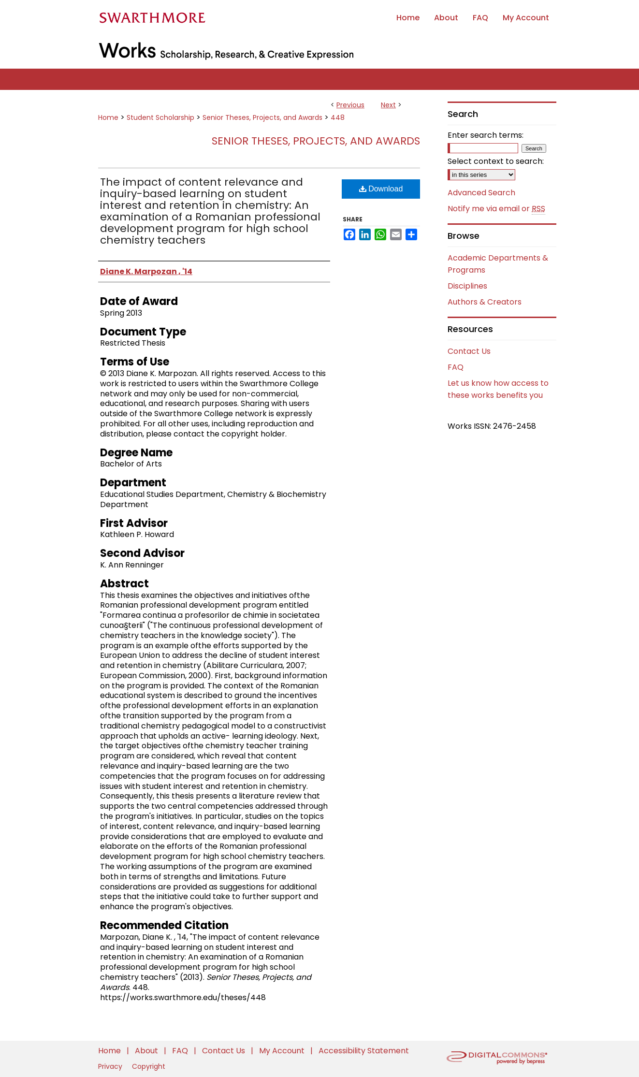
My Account (282, 1050)
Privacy (111, 1066)
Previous (350, 105)
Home (108, 117)
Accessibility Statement (364, 1050)
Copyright (148, 1066)
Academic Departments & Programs (498, 264)
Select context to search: (496, 161)
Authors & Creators (485, 301)
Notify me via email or (496, 209)
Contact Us (469, 351)
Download (381, 189)
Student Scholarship (160, 117)
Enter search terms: (485, 135)
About (147, 1050)
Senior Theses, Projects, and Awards (262, 117)
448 (338, 117)
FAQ (456, 367)
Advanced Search (481, 192)
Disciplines (467, 285)
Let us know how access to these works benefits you (498, 389)
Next (388, 105)
